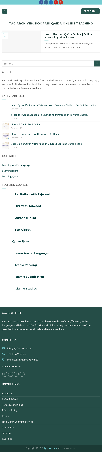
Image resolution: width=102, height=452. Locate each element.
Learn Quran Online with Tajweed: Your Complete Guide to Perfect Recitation (53, 105)
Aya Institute (50, 448)
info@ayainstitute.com (19, 348)
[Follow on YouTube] (61, 2)
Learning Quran (10, 176)
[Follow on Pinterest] (56, 2)
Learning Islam (10, 170)
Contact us (8, 427)
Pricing (6, 416)
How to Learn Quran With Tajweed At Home (35, 134)
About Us (7, 393)
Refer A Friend (10, 399)
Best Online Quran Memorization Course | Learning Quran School (46, 143)
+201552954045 (16, 354)
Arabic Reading (26, 265)
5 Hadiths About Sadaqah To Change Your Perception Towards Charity (49, 114)
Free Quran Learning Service (17, 421)
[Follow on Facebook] (41, 2)
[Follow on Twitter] (51, 2)
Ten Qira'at (23, 229)
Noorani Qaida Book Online (26, 124)
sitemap (6, 433)
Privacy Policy (9, 410)
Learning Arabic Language (16, 165)
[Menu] (4, 11)
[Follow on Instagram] (46, 2)
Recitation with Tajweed (32, 194)
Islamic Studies (26, 288)
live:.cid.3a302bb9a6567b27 (23, 359)
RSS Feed (7, 438)
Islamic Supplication (29, 276)
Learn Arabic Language (32, 253)
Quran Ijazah (21, 241)
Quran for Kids (25, 217)
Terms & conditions (12, 404)
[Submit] (97, 63)
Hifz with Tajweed (28, 206)
